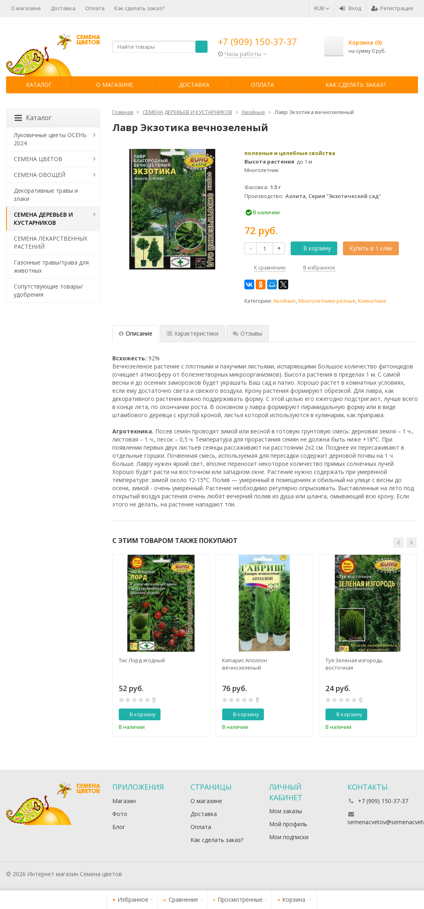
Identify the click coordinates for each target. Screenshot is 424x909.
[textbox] (160, 47)
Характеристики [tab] (192, 333)
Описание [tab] (135, 333)
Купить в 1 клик (370, 248)
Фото (119, 814)
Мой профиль (288, 824)
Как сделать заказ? (139, 8)
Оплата (95, 8)
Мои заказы (285, 811)
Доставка (63, 8)
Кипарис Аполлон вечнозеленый (244, 664)
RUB (322, 8)
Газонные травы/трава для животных (51, 266)
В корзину (312, 248)
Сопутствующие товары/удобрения (48, 290)
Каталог (39, 84)
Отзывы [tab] (247, 333)
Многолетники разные (326, 300)
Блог (118, 827)
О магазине (26, 8)
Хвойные (284, 300)
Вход (350, 8)
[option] (161, 645)
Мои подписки (288, 837)
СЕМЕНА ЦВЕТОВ (38, 159)
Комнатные (372, 300)
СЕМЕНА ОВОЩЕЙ (39, 175)
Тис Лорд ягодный (142, 660)
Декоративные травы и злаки (46, 194)
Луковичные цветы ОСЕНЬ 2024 (50, 139)
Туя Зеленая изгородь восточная (354, 664)
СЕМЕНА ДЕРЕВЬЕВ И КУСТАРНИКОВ (43, 218)
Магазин (124, 801)
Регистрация (392, 8)
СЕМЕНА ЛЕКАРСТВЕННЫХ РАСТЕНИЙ (50, 242)
